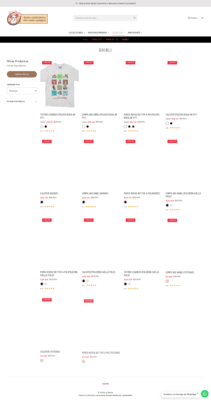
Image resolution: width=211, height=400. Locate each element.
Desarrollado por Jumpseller (119, 395)
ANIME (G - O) (112, 40)
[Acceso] (193, 18)
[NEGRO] (45, 126)
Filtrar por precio (22, 101)
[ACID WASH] (133, 126)
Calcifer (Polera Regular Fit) (181, 114)
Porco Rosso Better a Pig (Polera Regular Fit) (141, 116)
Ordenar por (13, 85)
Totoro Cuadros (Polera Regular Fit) (57, 116)
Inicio (85, 40)
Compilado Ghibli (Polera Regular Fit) (99, 116)
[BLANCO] (41, 126)
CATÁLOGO (97, 40)
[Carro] (202, 18)
